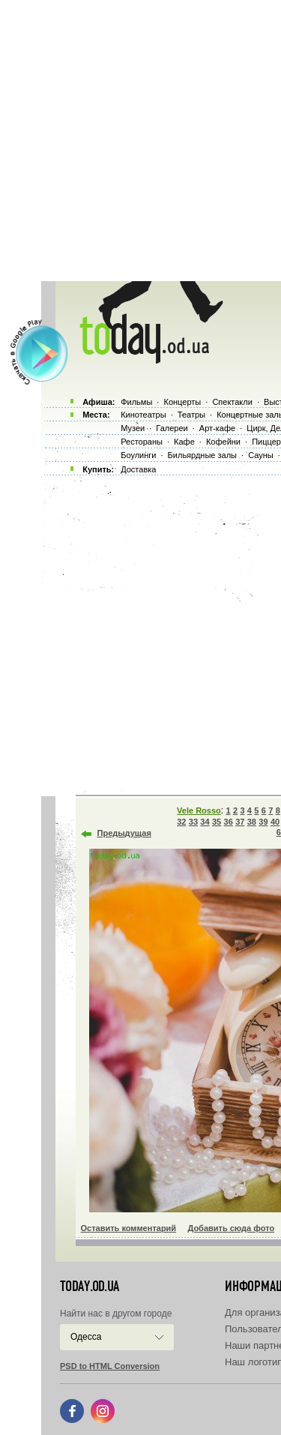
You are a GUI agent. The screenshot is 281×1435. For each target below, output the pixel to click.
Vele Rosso (199, 810)
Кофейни (223, 441)
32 (181, 821)
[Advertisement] (140, 140)
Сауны (261, 455)
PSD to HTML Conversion (110, 1366)
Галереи (171, 428)
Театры (191, 414)
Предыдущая (124, 832)
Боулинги (138, 455)
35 (216, 821)
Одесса (85, 1337)
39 (263, 821)
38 (251, 821)
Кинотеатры (143, 414)
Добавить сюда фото (230, 1228)
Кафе (184, 441)
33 (193, 821)
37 (239, 821)
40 (275, 821)
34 (204, 821)
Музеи (133, 428)
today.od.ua (89, 1286)
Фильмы (136, 401)
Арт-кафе (217, 428)
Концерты (182, 401)
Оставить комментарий (129, 1228)
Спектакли (232, 401)
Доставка (138, 469)
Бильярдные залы (202, 455)
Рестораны (142, 441)
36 (228, 821)
